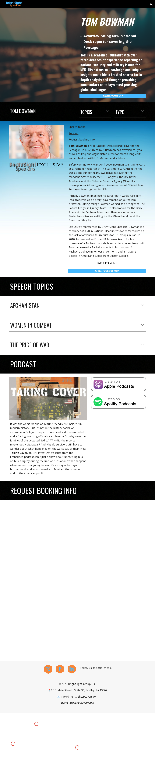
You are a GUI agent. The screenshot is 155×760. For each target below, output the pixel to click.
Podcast (73, 133)
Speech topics (77, 127)
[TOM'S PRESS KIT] (107, 262)
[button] (151, 4)
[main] (112, 21)
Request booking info (82, 139)
